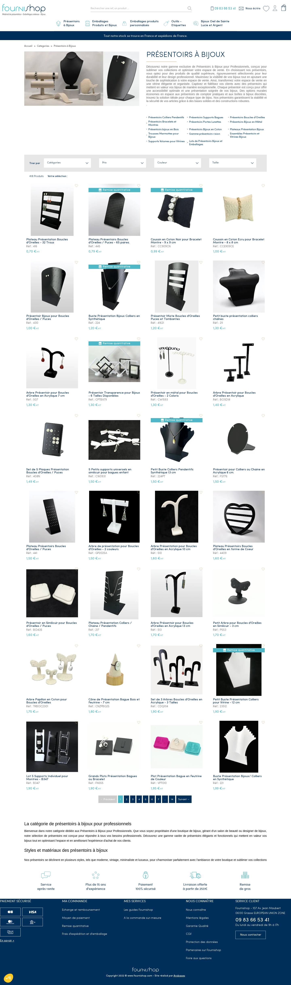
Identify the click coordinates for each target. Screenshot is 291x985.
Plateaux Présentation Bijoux (247, 128)
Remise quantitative (75, 924)
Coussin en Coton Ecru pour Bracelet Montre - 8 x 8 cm (239, 239)
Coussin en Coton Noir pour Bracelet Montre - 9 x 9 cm (176, 239)
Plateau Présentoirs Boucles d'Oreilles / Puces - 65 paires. (109, 239)
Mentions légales (197, 916)
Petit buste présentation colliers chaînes (235, 316)
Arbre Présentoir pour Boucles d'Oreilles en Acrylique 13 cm (172, 623)
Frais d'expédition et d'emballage (84, 932)
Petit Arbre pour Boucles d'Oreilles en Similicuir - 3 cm (237, 623)
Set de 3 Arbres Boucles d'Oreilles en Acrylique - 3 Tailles (174, 700)
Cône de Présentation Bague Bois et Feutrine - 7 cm (114, 700)
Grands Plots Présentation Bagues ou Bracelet (113, 776)
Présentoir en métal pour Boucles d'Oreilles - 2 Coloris (174, 393)
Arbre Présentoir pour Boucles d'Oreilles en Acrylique (234, 393)
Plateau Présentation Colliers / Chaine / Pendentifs (110, 623)
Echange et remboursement (81, 908)
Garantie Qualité (197, 924)
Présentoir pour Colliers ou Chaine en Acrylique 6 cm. (237, 469)
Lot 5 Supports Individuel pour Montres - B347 (47, 776)
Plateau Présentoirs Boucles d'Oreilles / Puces (46, 546)
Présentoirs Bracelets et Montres (162, 121)
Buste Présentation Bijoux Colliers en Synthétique (114, 316)
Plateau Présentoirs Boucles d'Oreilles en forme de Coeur (233, 546)
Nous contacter (250, 933)
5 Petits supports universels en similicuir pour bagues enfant (110, 469)
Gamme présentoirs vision (204, 132)
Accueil (28, 44)
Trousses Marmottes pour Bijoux (163, 134)
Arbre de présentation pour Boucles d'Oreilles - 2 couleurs (114, 546)
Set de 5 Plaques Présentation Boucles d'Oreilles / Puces (47, 469)
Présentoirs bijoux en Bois (163, 128)
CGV (189, 932)
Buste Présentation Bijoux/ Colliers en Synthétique (237, 776)
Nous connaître (196, 908)
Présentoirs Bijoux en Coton (205, 128)
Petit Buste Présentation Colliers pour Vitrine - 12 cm (236, 700)
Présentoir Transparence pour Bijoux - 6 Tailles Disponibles (110, 393)
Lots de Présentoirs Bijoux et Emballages (205, 141)
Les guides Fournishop (138, 908)
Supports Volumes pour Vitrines (166, 140)
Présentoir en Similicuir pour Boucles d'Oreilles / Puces (51, 623)
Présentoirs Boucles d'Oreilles (247, 115)
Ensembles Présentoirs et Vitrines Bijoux (244, 134)
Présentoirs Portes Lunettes (205, 120)
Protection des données (202, 940)
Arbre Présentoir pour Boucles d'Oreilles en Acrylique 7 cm (47, 393)
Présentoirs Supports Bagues (206, 115)
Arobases (179, 974)
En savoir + (7, 939)
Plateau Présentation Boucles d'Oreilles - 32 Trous (47, 239)
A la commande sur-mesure (142, 916)
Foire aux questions (199, 956)
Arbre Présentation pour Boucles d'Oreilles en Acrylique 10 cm (174, 546)
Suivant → (184, 797)
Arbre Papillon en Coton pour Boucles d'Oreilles (46, 700)
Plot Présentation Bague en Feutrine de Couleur (176, 776)
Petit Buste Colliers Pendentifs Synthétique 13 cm (172, 469)
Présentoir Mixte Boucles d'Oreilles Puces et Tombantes (175, 316)
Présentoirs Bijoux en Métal (246, 120)
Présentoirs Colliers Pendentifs (166, 115)
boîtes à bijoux (243, 92)
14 (172, 797)
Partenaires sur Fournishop (203, 948)
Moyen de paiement (76, 916)
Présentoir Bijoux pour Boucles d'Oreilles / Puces (47, 316)
